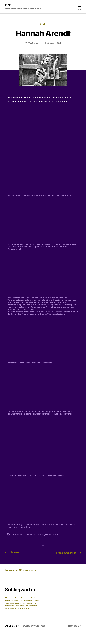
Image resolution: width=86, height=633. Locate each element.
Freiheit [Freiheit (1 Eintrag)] (36, 601)
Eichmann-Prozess (28, 535)
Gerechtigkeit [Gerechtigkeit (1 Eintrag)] (27, 603)
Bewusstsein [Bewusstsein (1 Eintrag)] (25, 598)
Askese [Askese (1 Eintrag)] (17, 598)
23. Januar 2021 (54, 43)
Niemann (36, 43)
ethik (8, 4)
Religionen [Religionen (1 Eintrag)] (13, 608)
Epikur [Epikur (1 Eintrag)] (21, 601)
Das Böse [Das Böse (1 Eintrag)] (34, 598)
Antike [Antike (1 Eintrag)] (12, 598)
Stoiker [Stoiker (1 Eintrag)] (20, 608)
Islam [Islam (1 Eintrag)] (17, 606)
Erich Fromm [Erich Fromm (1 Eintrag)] (28, 601)
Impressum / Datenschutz (22, 570)
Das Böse (15, 535)
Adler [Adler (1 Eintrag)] (6, 598)
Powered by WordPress (33, 626)
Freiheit (41, 535)
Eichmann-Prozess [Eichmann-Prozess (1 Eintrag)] (11, 601)
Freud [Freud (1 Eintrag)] (7, 603)
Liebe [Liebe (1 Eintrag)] (22, 606)
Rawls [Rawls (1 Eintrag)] (7, 608)
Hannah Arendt (53, 535)
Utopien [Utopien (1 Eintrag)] (26, 608)
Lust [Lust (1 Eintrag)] (26, 606)
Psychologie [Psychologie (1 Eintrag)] (33, 606)
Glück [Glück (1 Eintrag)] (35, 603)
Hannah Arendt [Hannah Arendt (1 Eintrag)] (9, 606)
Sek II (43, 24)
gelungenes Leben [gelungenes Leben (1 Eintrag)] (16, 603)
